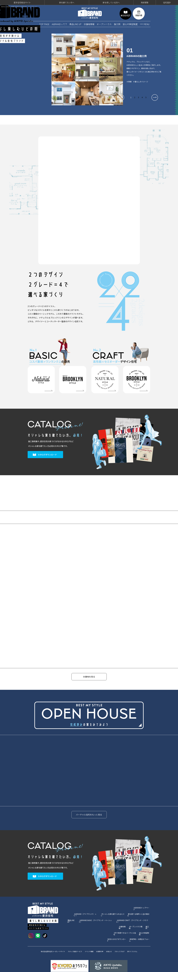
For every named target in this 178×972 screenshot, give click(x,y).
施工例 (117, 23)
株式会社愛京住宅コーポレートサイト (48, 943)
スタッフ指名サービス (73, 943)
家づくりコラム (138, 943)
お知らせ (111, 943)
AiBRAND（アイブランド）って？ (86, 909)
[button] (121, 97)
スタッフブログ (123, 943)
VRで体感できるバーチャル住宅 (125, 923)
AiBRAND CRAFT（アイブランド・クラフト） (133, 913)
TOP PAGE (44, 23)
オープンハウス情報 (136, 918)
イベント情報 (89, 943)
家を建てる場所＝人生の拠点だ (138, 909)
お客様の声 (101, 943)
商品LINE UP (75, 23)
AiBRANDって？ (59, 23)
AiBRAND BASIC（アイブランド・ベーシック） (96, 913)
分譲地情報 (89, 23)
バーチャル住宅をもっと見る (89, 811)
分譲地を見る (89, 676)
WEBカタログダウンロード (117, 927)
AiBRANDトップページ (141, 904)
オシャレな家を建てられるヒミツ (113, 909)
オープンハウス (104, 23)
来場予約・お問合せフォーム (139, 927)
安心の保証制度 (130, 23)
